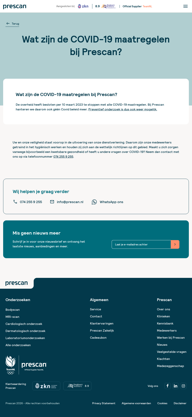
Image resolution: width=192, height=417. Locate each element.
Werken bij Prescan (171, 338)
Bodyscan (13, 310)
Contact (96, 316)
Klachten (163, 359)
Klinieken (163, 316)
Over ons (163, 309)
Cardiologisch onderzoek (24, 324)
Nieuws (162, 345)
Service (95, 309)
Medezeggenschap (170, 366)
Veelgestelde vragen (171, 352)
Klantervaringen (101, 323)
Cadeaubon (98, 338)
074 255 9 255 (63, 156)
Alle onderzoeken (18, 345)
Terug (12, 23)
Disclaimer (180, 403)
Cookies (162, 403)
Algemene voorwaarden (136, 403)
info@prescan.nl (66, 202)
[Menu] (185, 6)
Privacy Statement (103, 403)
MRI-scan (12, 317)
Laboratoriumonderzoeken (25, 338)
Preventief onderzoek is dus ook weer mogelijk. (122, 109)
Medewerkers (167, 330)
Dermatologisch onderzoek (25, 331)
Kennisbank (165, 323)
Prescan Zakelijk (102, 330)
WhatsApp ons (107, 201)
